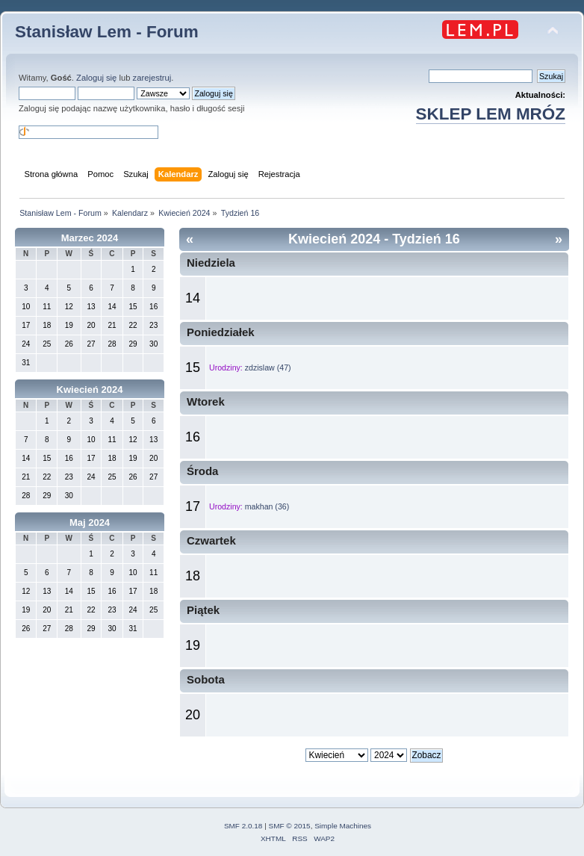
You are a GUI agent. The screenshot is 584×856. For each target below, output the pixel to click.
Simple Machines (342, 826)
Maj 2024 (89, 522)
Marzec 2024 (90, 238)
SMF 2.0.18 (243, 826)
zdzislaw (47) (268, 367)
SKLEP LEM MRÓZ (490, 114)
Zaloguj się (96, 77)
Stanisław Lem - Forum (107, 31)
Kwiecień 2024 (90, 389)
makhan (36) (267, 506)
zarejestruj (152, 77)
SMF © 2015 (290, 826)
